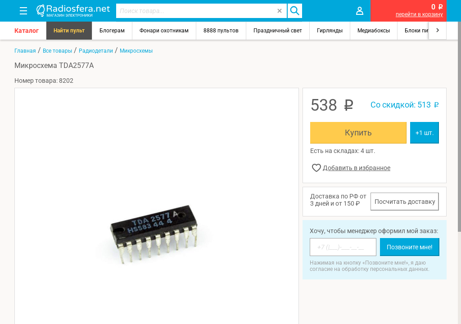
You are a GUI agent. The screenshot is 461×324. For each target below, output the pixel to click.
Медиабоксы (373, 30)
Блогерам (112, 30)
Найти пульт (69, 30)
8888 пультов (221, 30)
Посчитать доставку (405, 201)
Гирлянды (330, 30)
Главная (25, 51)
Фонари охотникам (164, 30)
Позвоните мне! (410, 247)
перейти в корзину (419, 14)
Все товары (57, 51)
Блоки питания (424, 30)
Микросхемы (136, 51)
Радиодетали (96, 51)
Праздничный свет (277, 30)
